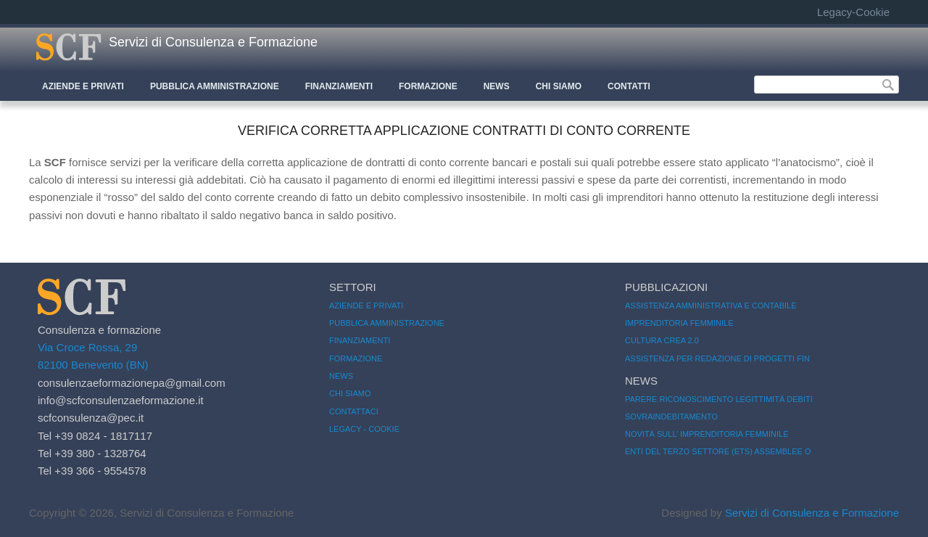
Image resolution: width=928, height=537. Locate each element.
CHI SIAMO (558, 86)
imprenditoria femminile (679, 323)
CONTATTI (629, 86)
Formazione (428, 86)
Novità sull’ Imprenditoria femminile (707, 434)
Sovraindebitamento (671, 416)
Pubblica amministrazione (386, 323)
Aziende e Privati (83, 86)
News (497, 86)
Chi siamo (349, 393)
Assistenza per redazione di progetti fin (717, 358)
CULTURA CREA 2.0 (662, 340)
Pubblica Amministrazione (214, 86)
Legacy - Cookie (364, 429)
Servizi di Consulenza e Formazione (213, 42)
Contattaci (353, 411)
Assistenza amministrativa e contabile (711, 305)
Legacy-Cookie (853, 12)
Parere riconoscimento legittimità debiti (719, 399)
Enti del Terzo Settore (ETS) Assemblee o (718, 451)
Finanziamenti (339, 86)
